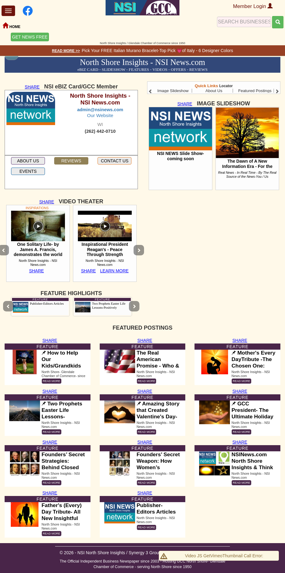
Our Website (100, 115)
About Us (214, 90)
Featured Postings (254, 90)
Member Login (253, 6)
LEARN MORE (114, 270)
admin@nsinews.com (100, 109)
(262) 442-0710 (100, 131)
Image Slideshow (173, 90)
